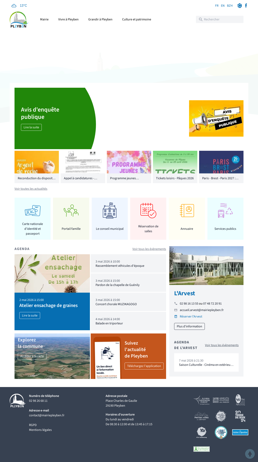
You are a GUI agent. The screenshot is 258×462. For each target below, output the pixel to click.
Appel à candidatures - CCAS (79, 180)
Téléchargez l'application (144, 366)
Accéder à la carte (32, 356)
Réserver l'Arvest (191, 316)
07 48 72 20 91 (212, 303)
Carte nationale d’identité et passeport (32, 229)
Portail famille (71, 229)
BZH (230, 5)
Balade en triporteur (109, 323)
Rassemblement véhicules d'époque (120, 266)
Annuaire (187, 229)
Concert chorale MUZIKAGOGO (116, 304)
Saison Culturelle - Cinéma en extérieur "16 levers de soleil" (205, 367)
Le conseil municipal (110, 229)
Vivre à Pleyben (68, 19)
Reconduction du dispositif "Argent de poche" (36, 180)
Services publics (225, 229)
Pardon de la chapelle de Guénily (117, 285)
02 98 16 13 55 (189, 303)
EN (223, 5)
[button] (250, 454)
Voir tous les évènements (149, 249)
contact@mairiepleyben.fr (46, 415)
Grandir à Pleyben (100, 19)
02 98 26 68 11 (38, 401)
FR (216, 5)
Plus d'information (189, 326)
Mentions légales (40, 430)
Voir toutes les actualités (31, 189)
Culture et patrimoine (136, 19)
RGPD (33, 425)
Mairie (44, 19)
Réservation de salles (148, 228)
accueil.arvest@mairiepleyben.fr (202, 310)
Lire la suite (31, 127)
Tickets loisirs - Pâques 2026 (175, 178)
